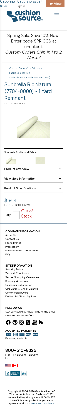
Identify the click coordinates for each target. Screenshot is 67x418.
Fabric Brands (13, 242)
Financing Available (16, 338)
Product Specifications (20, 188)
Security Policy (14, 269)
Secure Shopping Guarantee (22, 277)
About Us (10, 235)
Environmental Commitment (22, 250)
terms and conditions (42, 403)
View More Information (20, 179)
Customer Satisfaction (18, 285)
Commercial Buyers (16, 292)
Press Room (12, 246)
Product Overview (16, 169)
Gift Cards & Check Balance (21, 288)
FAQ (7, 254)
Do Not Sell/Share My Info (20, 296)
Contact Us (12, 238)
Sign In (21, 6)
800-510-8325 (20, 350)
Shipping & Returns (16, 281)
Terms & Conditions (17, 273)
